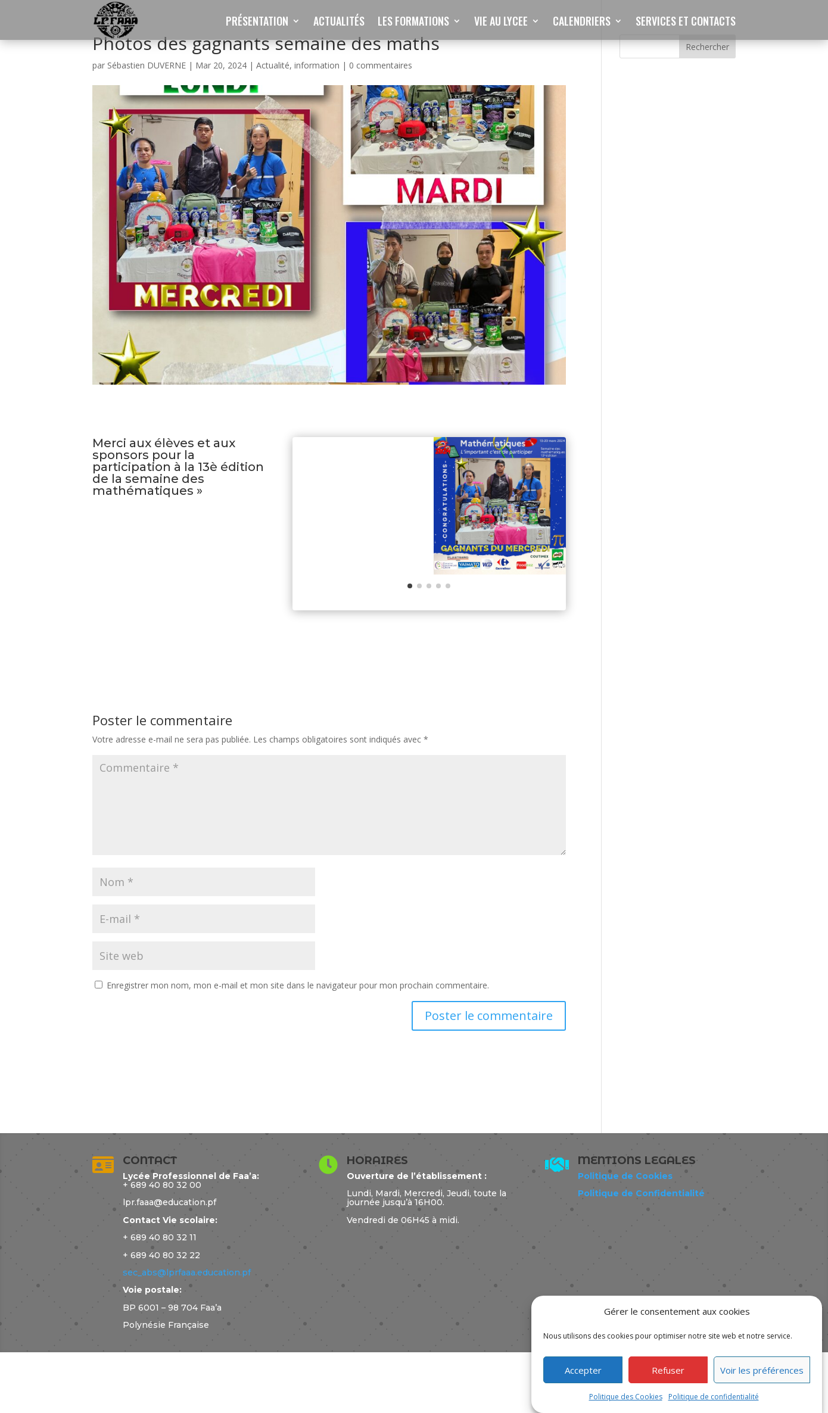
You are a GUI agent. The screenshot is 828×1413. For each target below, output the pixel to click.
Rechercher (707, 46)
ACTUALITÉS (339, 23)
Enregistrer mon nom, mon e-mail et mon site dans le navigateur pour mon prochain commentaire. (298, 1046)
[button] (409, 647)
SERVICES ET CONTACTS (686, 23)
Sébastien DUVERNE (146, 65)
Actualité (273, 65)
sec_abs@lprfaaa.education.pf (187, 1333)
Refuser (668, 1370)
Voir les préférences (762, 1370)
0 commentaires (380, 65)
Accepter (583, 1370)
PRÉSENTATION (257, 23)
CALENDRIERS (582, 23)
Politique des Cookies (625, 1397)
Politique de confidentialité (713, 1397)
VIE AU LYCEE (501, 23)
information (317, 65)
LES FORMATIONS (413, 23)
